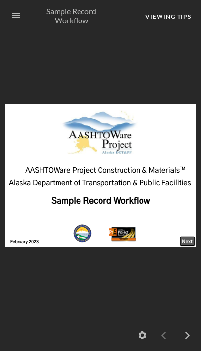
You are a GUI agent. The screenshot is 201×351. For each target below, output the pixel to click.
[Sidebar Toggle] (12, 16)
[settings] (142, 335)
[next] (187, 335)
